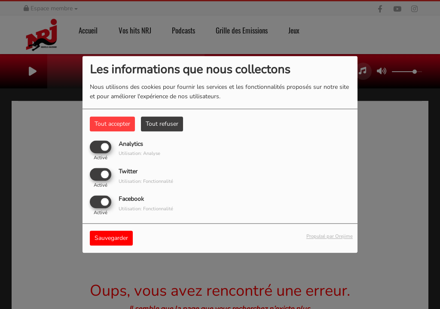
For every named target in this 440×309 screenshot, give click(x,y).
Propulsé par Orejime (329, 236)
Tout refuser (162, 124)
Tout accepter (112, 124)
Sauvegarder (111, 238)
